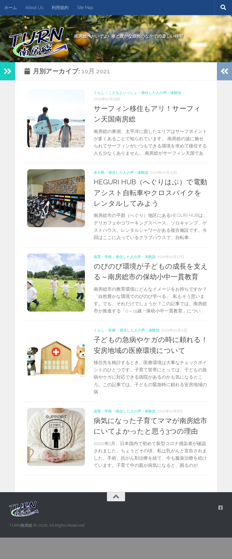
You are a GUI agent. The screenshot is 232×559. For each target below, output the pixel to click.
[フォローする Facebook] (220, 529)
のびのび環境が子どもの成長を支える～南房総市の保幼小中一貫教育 (149, 277)
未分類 (99, 172)
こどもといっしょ (122, 92)
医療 (112, 341)
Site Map (85, 7)
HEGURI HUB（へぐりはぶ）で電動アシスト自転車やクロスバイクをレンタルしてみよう (150, 193)
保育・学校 (103, 256)
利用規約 (60, 7)
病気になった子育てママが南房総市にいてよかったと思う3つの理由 (149, 442)
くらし (99, 92)
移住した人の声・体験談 (161, 92)
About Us (34, 7)
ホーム (10, 7)
